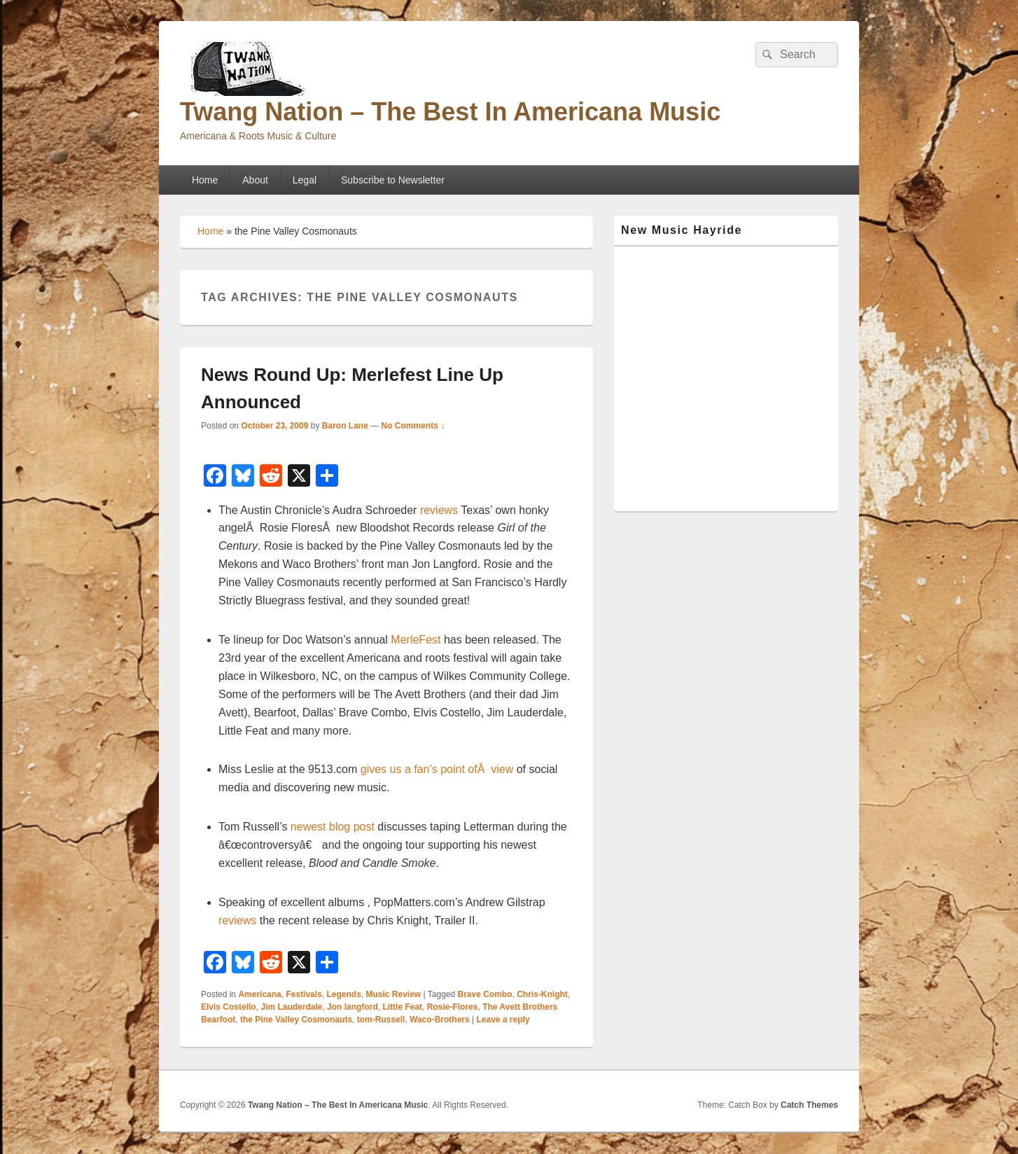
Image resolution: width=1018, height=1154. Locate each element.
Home (205, 180)
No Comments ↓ (413, 426)
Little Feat (402, 1007)
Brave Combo (485, 994)
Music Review (393, 994)
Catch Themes (809, 1105)
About (255, 180)
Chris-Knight (542, 994)
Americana (259, 994)
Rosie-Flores (452, 1007)
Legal (304, 180)
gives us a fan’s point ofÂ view (437, 769)
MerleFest (415, 640)
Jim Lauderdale (291, 1007)
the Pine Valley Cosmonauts (296, 1019)
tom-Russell (381, 1019)
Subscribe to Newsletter (393, 180)
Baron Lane (345, 426)
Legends (343, 994)
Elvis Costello (228, 1007)
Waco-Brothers (440, 1019)
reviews (439, 510)
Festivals (303, 994)
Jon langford (352, 1007)
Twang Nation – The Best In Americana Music (450, 111)
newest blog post (333, 827)
